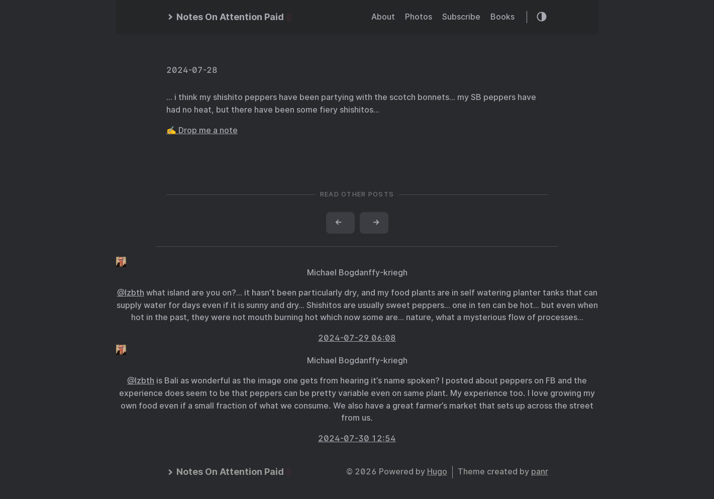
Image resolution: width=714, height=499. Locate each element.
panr (539, 471)
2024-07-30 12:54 (357, 438)
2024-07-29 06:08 (357, 338)
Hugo (437, 471)
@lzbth (130, 292)
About (383, 17)
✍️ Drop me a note (202, 130)
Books (502, 17)
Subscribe (461, 17)
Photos (418, 17)
